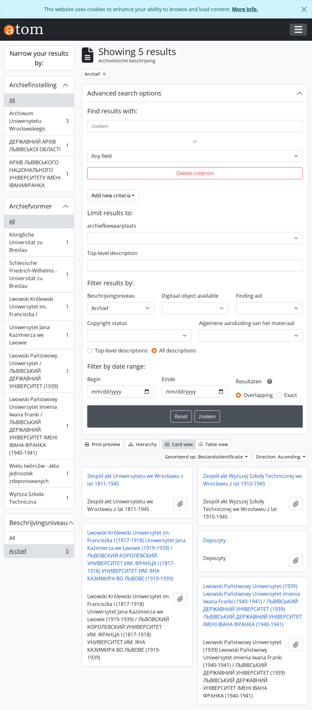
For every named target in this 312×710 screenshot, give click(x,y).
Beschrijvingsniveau (38, 522)
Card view (179, 444)
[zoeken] (195, 126)
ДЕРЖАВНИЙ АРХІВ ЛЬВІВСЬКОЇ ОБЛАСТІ (39, 145)
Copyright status (107, 323)
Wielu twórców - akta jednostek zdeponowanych (39, 473)
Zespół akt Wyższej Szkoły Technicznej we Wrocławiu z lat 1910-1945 (252, 479)
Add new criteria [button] (111, 195)
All (12, 100)
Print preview (102, 444)
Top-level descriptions (121, 350)
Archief (39, 552)
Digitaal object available (190, 295)
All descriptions (177, 350)
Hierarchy (142, 444)
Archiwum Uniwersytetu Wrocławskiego (39, 121)
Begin (94, 379)
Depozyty (214, 540)
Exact (290, 395)
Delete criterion (195, 173)
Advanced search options (124, 93)
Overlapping (258, 395)
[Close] (304, 9)
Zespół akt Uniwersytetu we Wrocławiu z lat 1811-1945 (135, 479)
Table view (213, 444)
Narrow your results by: (39, 58)
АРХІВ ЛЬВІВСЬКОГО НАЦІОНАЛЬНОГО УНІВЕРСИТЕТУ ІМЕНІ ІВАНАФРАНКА (39, 174)
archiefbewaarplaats (111, 225)
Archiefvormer (30, 206)
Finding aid (249, 295)
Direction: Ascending (278, 457)
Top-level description (112, 253)
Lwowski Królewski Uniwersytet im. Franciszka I (39, 306)
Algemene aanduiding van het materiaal (246, 323)
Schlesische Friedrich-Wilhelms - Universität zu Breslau (39, 274)
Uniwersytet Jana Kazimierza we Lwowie (39, 335)
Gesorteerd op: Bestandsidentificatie (204, 457)
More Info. (245, 9)
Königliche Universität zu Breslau (39, 242)
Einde (168, 379)
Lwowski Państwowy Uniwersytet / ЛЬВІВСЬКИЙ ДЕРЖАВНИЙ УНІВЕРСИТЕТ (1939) (39, 371)
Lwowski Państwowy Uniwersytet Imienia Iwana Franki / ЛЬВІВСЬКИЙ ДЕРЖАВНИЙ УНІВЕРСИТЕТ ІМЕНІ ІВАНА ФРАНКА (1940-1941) (39, 426)
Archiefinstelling (33, 85)
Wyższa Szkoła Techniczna (39, 498)
